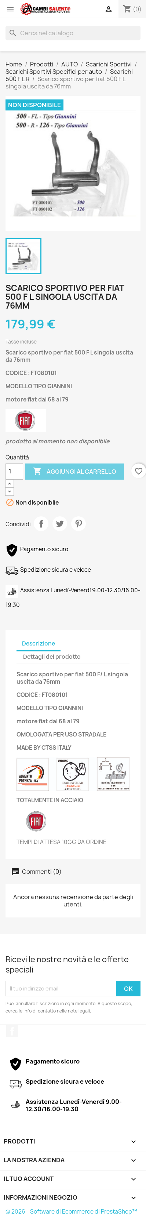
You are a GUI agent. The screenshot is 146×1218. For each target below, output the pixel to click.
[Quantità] (14, 471)
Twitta (59, 523)
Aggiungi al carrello (74, 471)
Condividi (41, 523)
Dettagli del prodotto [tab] (52, 657)
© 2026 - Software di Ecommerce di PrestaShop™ (71, 1211)
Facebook (12, 1031)
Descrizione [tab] (38, 643)
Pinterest (78, 523)
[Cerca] (73, 33)
